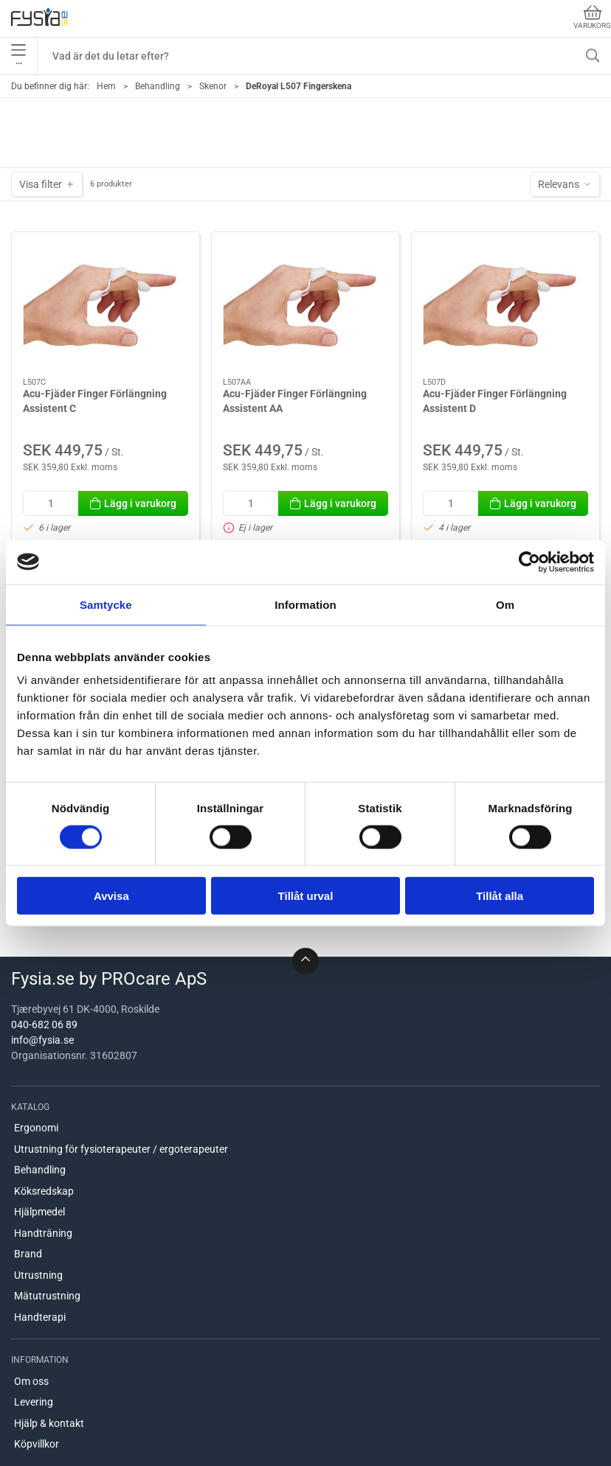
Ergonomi (36, 1128)
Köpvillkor (36, 1444)
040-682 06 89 (44, 1024)
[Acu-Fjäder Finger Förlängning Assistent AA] (305, 305)
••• (18, 56)
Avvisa (111, 896)
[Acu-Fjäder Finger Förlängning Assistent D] (505, 305)
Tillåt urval (306, 896)
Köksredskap (44, 1191)
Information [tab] (305, 604)
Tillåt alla (499, 896)
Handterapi (40, 1317)
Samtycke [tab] (106, 604)
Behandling (157, 86)
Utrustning (38, 1275)
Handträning (43, 1233)
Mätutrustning (47, 1296)
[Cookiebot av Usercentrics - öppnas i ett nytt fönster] (529, 562)
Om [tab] (505, 604)
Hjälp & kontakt (49, 1423)
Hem (106, 86)
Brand (28, 1254)
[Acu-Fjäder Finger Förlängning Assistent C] (105, 305)
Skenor (213, 86)
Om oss (31, 1381)
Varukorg (592, 17)
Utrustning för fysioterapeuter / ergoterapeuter (121, 1149)
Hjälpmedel (39, 1212)
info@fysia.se (42, 1040)
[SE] (39, 18)
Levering (33, 1402)
